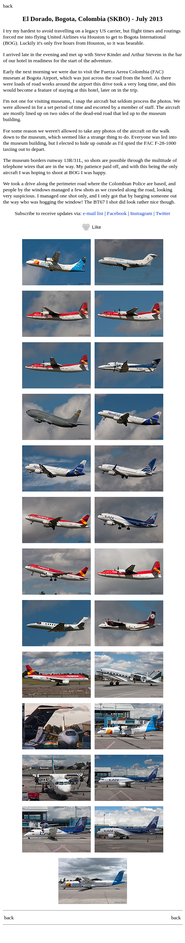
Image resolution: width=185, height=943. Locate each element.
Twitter (163, 213)
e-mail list (93, 213)
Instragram (141, 213)
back (8, 6)
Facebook (117, 213)
